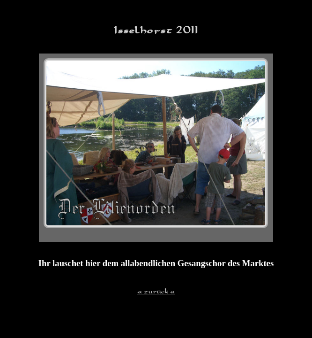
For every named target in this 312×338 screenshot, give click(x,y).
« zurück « (156, 291)
